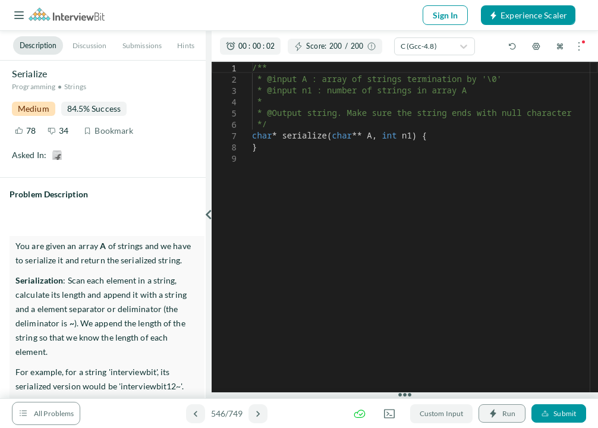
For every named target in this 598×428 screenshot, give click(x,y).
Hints (185, 45)
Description (38, 45)
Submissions (142, 45)
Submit (559, 413)
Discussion (90, 45)
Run (502, 413)
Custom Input (441, 413)
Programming (33, 86)
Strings (75, 86)
